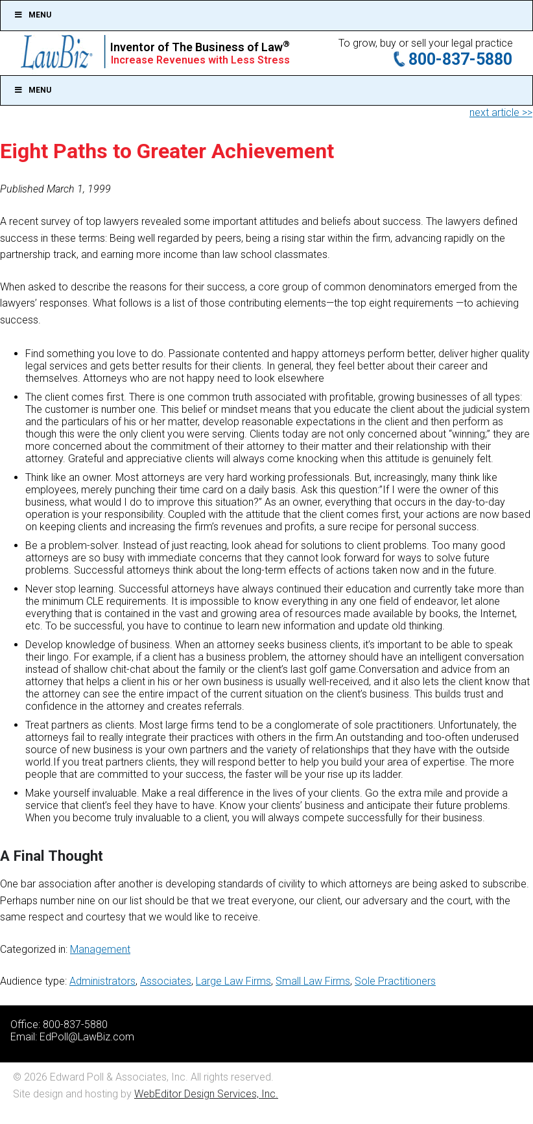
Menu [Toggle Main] (32, 90)
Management (100, 949)
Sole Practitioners (395, 981)
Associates (165, 981)
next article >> (500, 112)
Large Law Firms (233, 981)
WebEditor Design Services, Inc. (206, 1094)
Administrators (102, 981)
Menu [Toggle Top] (32, 14)
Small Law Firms (313, 981)
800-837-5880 (460, 59)
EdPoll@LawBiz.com (87, 1037)
